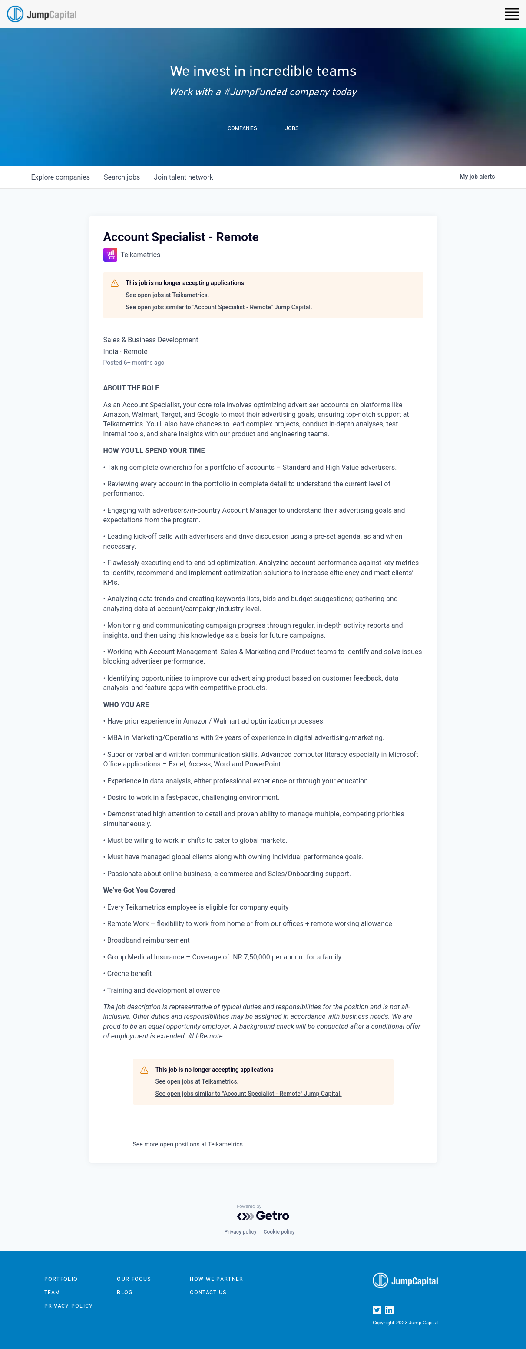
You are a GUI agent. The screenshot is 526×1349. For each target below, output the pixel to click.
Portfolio (61, 1279)
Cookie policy (279, 1232)
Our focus (134, 1279)
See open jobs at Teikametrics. (167, 294)
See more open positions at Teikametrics (188, 1144)
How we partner (216, 1279)
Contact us (208, 1292)
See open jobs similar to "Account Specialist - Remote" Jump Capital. (219, 307)
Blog (124, 1292)
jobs (122, 177)
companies (60, 177)
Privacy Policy (68, 1306)
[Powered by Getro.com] (263, 1212)
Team (52, 1292)
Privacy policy (240, 1232)
